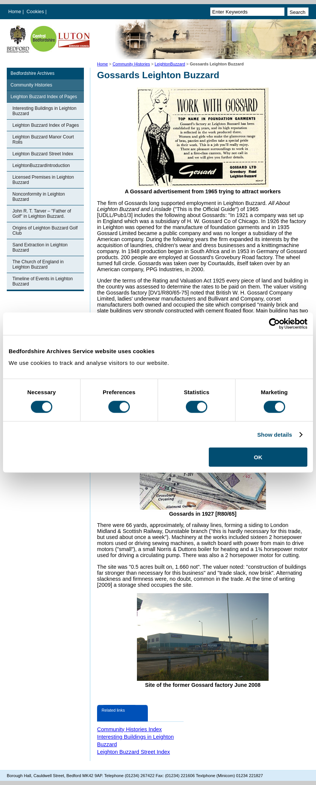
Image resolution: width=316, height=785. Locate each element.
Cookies (36, 11)
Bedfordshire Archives (33, 73)
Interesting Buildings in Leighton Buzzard (44, 111)
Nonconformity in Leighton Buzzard (38, 196)
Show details (274, 434)
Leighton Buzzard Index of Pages (44, 96)
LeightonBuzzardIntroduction (41, 165)
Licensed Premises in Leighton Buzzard (43, 180)
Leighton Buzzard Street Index (42, 153)
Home (14, 11)
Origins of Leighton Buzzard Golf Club (44, 230)
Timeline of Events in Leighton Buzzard (42, 281)
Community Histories (131, 64)
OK (258, 457)
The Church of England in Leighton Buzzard (38, 264)
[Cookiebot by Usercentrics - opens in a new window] (274, 323)
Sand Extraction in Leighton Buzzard (40, 247)
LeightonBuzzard (170, 64)
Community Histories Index (129, 729)
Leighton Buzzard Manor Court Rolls (43, 139)
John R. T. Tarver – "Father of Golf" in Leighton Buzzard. (41, 213)
